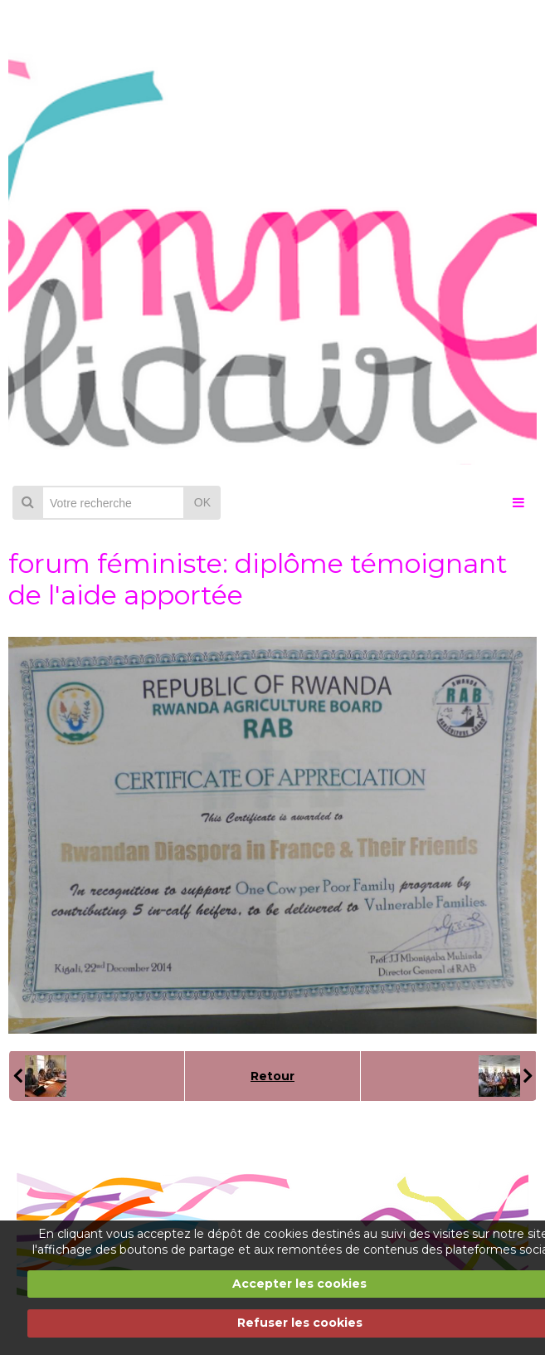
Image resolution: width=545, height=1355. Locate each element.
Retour (272, 1076)
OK (202, 502)
